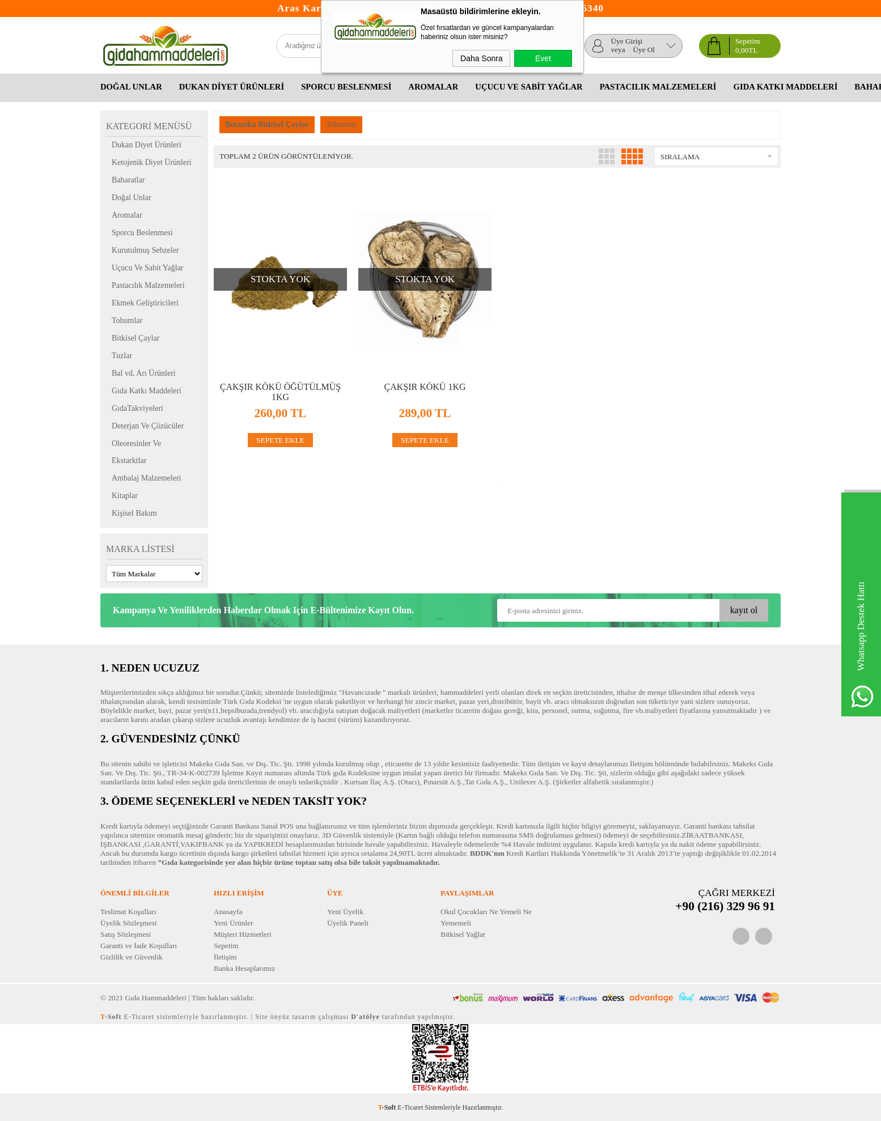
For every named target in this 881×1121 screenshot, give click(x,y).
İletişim (225, 957)
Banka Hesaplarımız (244, 968)
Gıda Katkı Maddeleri (786, 86)
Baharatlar (128, 180)
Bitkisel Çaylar (135, 338)
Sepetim (226, 945)
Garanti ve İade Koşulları (138, 945)
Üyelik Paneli (348, 923)
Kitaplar (125, 495)
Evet (543, 58)
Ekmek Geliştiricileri (145, 303)
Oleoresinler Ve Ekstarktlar (136, 452)
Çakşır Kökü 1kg (424, 387)
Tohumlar (127, 320)
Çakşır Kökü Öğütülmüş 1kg (280, 392)
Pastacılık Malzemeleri (658, 86)
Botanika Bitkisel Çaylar (267, 124)
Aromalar (433, 86)
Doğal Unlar (131, 86)
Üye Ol (644, 50)
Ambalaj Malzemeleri (146, 478)
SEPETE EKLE (280, 440)
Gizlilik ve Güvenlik (131, 957)
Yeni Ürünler (233, 923)
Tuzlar (122, 355)
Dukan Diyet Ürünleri (231, 86)
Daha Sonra (481, 58)
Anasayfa (228, 911)
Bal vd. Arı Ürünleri (144, 373)
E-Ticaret (410, 1107)
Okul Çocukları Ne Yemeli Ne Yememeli (486, 917)
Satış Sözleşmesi (125, 934)
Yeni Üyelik (345, 911)
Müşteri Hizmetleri (243, 934)
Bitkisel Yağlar (462, 934)
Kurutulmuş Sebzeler (145, 250)
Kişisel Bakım (134, 513)
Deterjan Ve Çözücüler (148, 426)
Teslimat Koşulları (128, 911)
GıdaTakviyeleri (137, 408)
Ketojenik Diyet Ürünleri (152, 162)
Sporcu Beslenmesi (346, 86)
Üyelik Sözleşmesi (128, 923)
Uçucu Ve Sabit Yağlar (528, 86)
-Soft (388, 1107)
